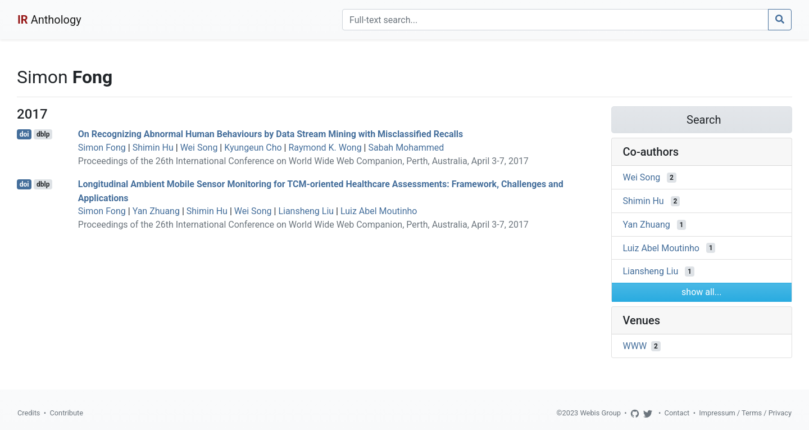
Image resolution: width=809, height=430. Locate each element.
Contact (677, 413)
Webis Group (600, 413)
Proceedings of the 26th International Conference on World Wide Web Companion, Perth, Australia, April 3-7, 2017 (303, 161)
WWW (635, 346)
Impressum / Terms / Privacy (745, 413)
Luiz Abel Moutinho (378, 211)
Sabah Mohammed (406, 147)
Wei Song (199, 147)
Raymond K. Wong (324, 147)
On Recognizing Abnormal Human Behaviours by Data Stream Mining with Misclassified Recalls (270, 134)
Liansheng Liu (306, 211)
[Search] (555, 19)
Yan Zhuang (156, 211)
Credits (28, 413)
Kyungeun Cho (252, 147)
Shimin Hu (153, 147)
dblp (43, 134)
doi (24, 134)
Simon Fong (102, 147)
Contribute (66, 413)
